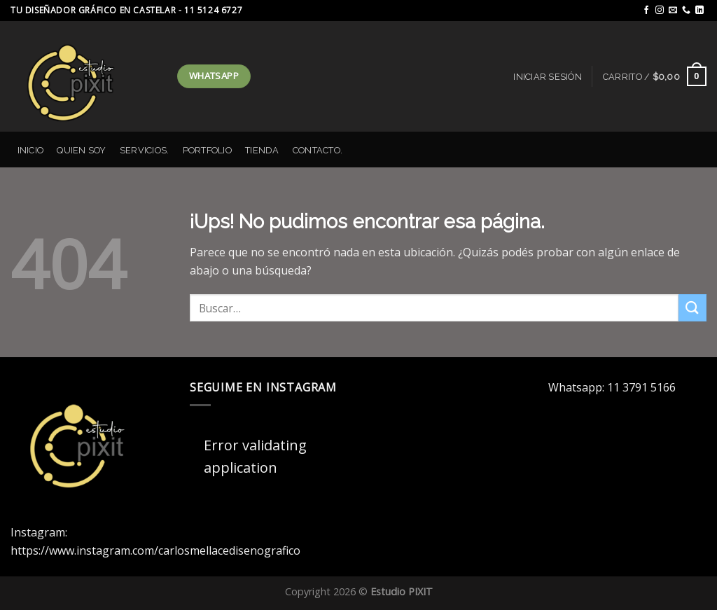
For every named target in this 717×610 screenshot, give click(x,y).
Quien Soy (81, 150)
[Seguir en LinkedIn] (699, 10)
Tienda (262, 150)
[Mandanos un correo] (673, 10)
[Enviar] (692, 307)
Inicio (31, 150)
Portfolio (207, 150)
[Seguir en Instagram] (659, 10)
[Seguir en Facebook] (646, 10)
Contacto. (317, 150)
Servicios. (144, 150)
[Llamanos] (686, 10)
